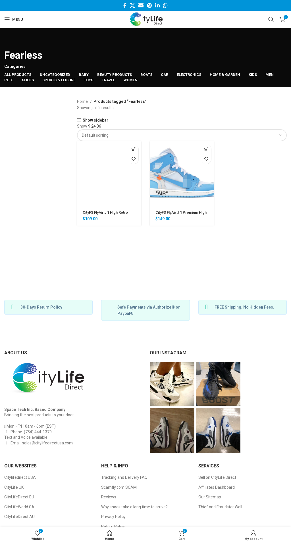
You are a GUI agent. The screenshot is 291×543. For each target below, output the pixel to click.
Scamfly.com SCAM (119, 487)
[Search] (271, 19)
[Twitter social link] (132, 5)
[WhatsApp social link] (165, 5)
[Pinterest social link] (149, 5)
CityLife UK (14, 487)
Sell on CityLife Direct (217, 477)
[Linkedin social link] (157, 5)
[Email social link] (141, 5)
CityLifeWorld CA (19, 507)
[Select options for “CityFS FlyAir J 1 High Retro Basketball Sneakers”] (133, 149)
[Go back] (11, 39)
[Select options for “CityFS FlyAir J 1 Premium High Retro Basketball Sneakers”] (206, 149)
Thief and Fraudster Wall (220, 507)
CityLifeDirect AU (19, 516)
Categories (15, 66)
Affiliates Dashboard (216, 487)
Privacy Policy (113, 516)
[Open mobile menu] (13, 19)
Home (83, 101)
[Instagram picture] (172, 384)
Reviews (108, 497)
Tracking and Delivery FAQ (124, 477)
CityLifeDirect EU (19, 497)
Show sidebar (95, 120)
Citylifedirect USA (20, 477)
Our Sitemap (209, 497)
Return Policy (113, 526)
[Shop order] (182, 135)
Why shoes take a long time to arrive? (134, 507)
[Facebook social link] (125, 5)
